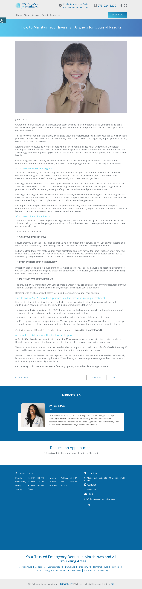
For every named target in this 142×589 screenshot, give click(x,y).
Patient (44, 15)
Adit (112, 584)
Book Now (117, 15)
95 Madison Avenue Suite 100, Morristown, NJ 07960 (74, 6)
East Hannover (74, 570)
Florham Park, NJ (100, 567)
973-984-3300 (105, 6)
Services (35, 15)
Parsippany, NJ (84, 567)
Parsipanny (103, 570)
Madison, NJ (40, 567)
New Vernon (116, 567)
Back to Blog (22, 377)
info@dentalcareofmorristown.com (100, 499)
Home (19, 15)
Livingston (49, 570)
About (26, 15)
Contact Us (55, 15)
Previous (96, 377)
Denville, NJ (70, 567)
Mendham (60, 570)
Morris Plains (90, 570)
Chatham (38, 570)
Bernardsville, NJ (55, 567)
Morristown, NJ (25, 567)
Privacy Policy (66, 584)
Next (115, 377)
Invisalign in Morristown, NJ (88, 330)
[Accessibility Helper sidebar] (3, 20)
